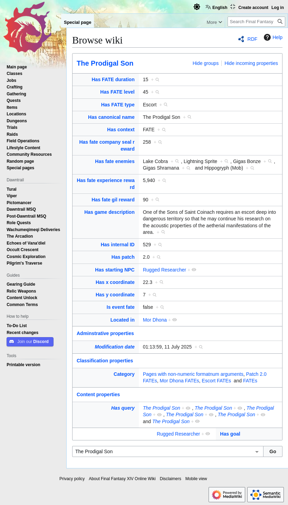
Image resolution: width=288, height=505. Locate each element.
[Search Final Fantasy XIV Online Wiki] (256, 22)
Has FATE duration (113, 79)
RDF (253, 39)
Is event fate (121, 307)
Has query (123, 408)
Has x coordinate (115, 282)
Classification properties (105, 360)
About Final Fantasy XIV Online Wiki (122, 478)
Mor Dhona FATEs (179, 380)
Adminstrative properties (105, 333)
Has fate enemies (114, 161)
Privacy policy (72, 478)
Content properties (98, 394)
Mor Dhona (155, 320)
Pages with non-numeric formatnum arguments (193, 374)
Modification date (115, 347)
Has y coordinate (115, 294)
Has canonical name (111, 117)
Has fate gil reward (113, 199)
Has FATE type (118, 104)
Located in (123, 320)
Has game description (109, 212)
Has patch (123, 257)
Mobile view (196, 478)
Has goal (230, 434)
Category (124, 374)
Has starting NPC (114, 270)
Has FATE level (117, 92)
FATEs (250, 380)
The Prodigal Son (105, 63)
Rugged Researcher (164, 270)
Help (272, 37)
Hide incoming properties (251, 63)
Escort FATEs (216, 380)
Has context (120, 129)
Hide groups (206, 63)
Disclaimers (170, 478)
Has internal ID (118, 244)
